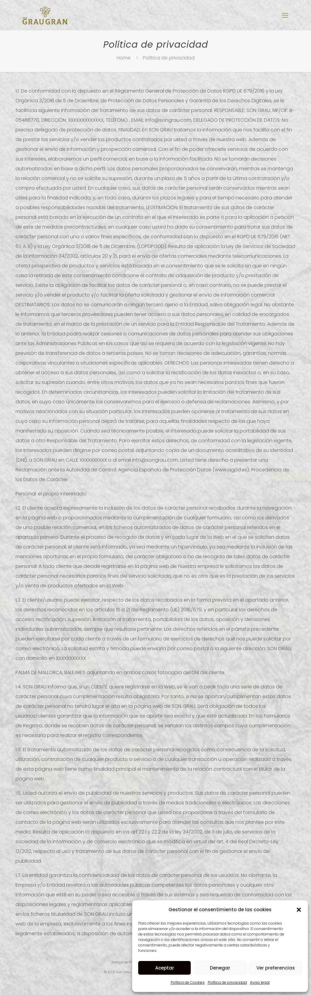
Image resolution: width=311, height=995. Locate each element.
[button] (299, 910)
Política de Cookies (188, 982)
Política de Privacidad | (130, 962)
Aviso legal (260, 982)
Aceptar (164, 968)
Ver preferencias (275, 968)
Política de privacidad (227, 982)
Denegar (220, 968)
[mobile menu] (285, 15)
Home (124, 57)
